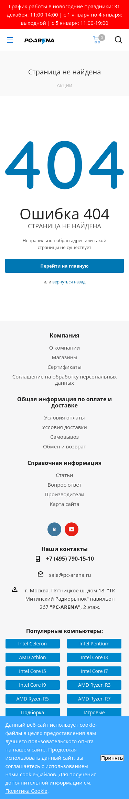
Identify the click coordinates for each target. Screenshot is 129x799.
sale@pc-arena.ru (70, 574)
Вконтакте (54, 529)
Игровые (94, 712)
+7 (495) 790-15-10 (70, 558)
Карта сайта (64, 503)
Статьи (64, 474)
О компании (64, 347)
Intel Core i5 (32, 671)
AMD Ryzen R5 (32, 698)
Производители (64, 494)
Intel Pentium (94, 643)
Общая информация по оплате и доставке (64, 402)
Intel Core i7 (94, 671)
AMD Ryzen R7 (94, 698)
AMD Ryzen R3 (94, 685)
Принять (112, 758)
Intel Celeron (32, 643)
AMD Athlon (32, 657)
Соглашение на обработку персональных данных (64, 379)
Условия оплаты (64, 417)
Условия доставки (64, 427)
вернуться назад (68, 282)
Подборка (32, 712)
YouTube (71, 529)
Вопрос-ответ (64, 484)
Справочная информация (65, 463)
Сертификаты (64, 366)
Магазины (64, 357)
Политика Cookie (26, 790)
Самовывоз (64, 436)
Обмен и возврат (64, 446)
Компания (64, 335)
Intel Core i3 (94, 657)
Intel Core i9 (32, 685)
